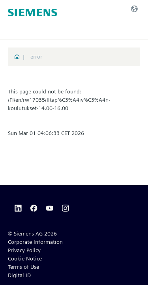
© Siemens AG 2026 (32, 233)
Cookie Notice (25, 258)
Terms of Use (23, 267)
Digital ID (19, 275)
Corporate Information (35, 242)
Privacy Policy (24, 250)
